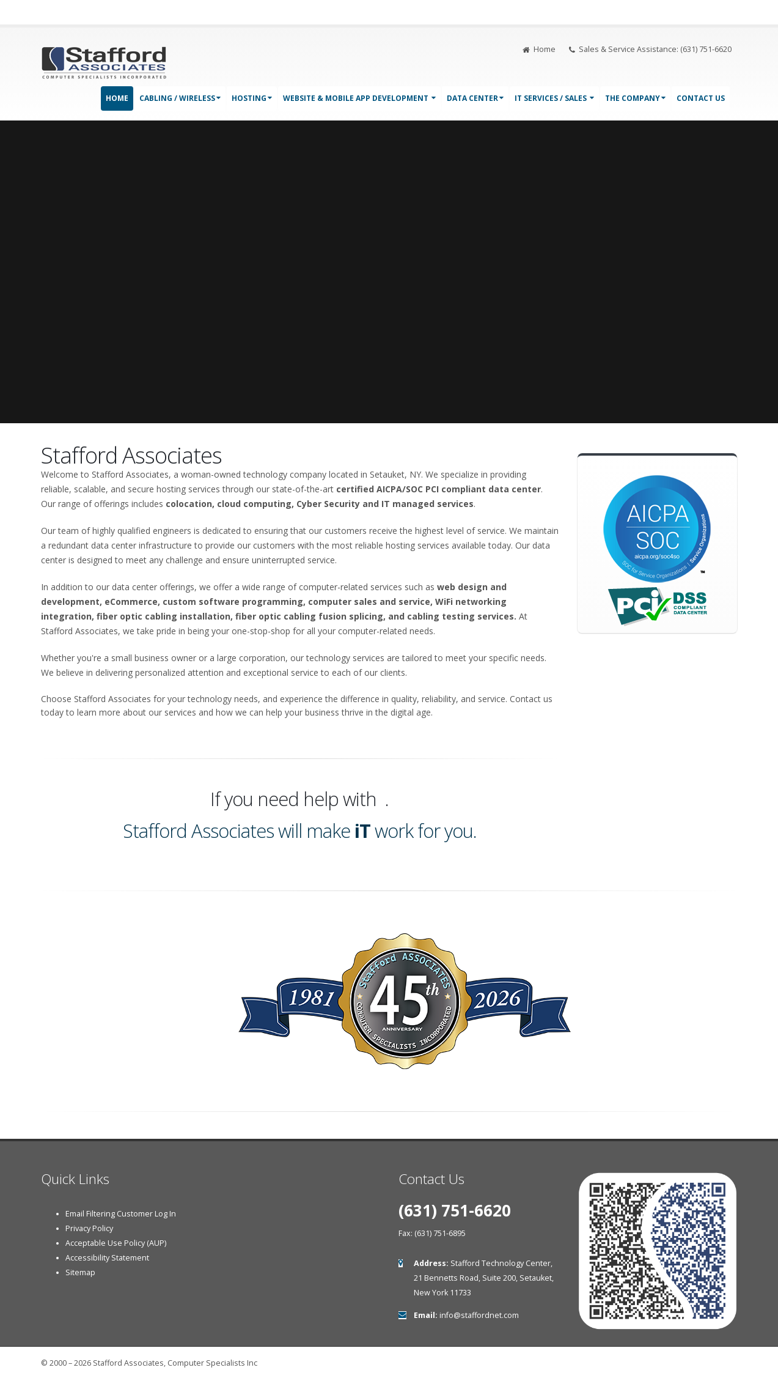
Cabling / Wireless (180, 98)
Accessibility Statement (107, 1258)
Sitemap (80, 1272)
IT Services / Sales (554, 98)
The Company (635, 98)
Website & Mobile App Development (359, 98)
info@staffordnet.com (479, 1315)
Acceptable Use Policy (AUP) (115, 1243)
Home (539, 49)
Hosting (252, 98)
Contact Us (701, 98)
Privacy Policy (89, 1228)
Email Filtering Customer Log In (120, 1214)
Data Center (475, 98)
